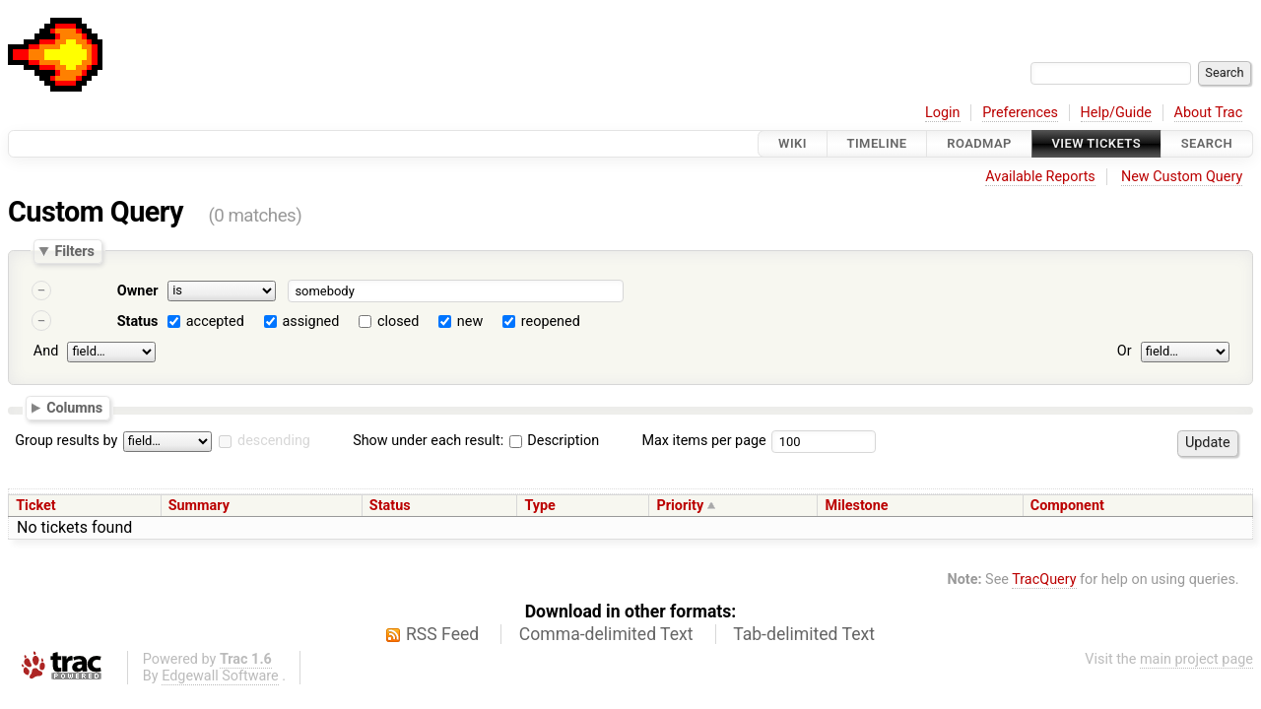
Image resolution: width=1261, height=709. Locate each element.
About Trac (1208, 112)
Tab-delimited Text (804, 634)
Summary (199, 505)
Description (554, 440)
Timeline (877, 143)
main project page (1196, 659)
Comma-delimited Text (606, 634)
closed (398, 321)
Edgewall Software (220, 676)
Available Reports (1040, 176)
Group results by (66, 440)
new (470, 321)
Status (138, 321)
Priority (680, 505)
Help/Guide (1116, 112)
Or (1124, 351)
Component (1067, 505)
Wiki (792, 143)
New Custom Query (1181, 176)
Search (1206, 143)
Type (539, 505)
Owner (138, 291)
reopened (550, 321)
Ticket (35, 505)
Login (943, 112)
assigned (310, 321)
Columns (74, 407)
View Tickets (1096, 143)
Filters (74, 251)
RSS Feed (442, 634)
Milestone (857, 505)
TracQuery (1044, 579)
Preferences (1020, 112)
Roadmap (979, 143)
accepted (215, 321)
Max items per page (703, 440)
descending (273, 440)
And (45, 351)
